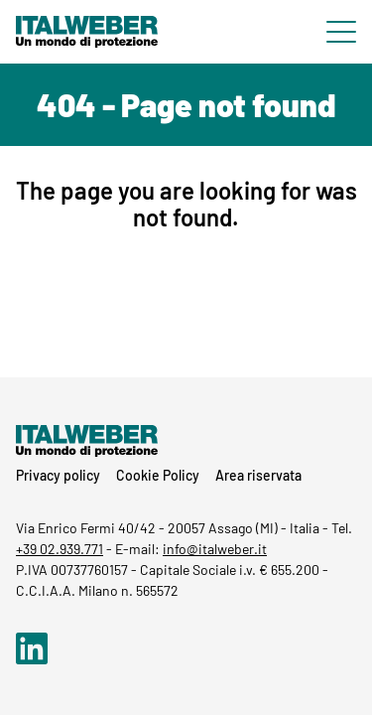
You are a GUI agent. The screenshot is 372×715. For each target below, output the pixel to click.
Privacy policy (58, 475)
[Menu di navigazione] (341, 32)
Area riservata (258, 475)
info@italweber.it (215, 548)
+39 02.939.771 (59, 548)
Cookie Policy (157, 475)
